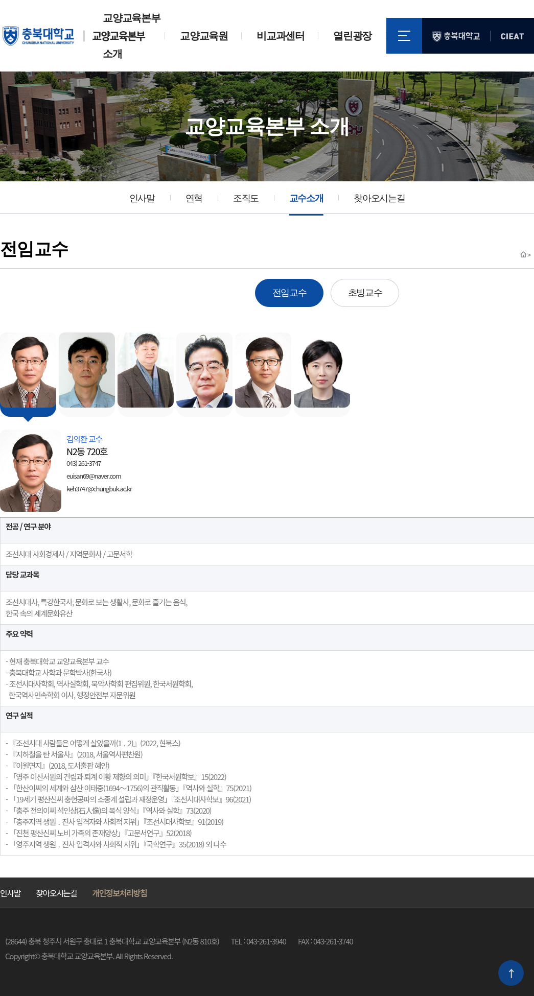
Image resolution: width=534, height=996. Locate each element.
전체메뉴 (404, 36)
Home (523, 254)
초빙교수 (365, 293)
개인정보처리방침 (119, 893)
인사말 (142, 198)
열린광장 (352, 35)
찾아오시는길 (379, 198)
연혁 (193, 198)
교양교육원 (203, 35)
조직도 (246, 198)
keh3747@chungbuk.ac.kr (99, 488)
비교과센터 (280, 35)
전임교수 (289, 293)
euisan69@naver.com (93, 476)
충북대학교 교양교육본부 (74, 36)
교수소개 (306, 198)
